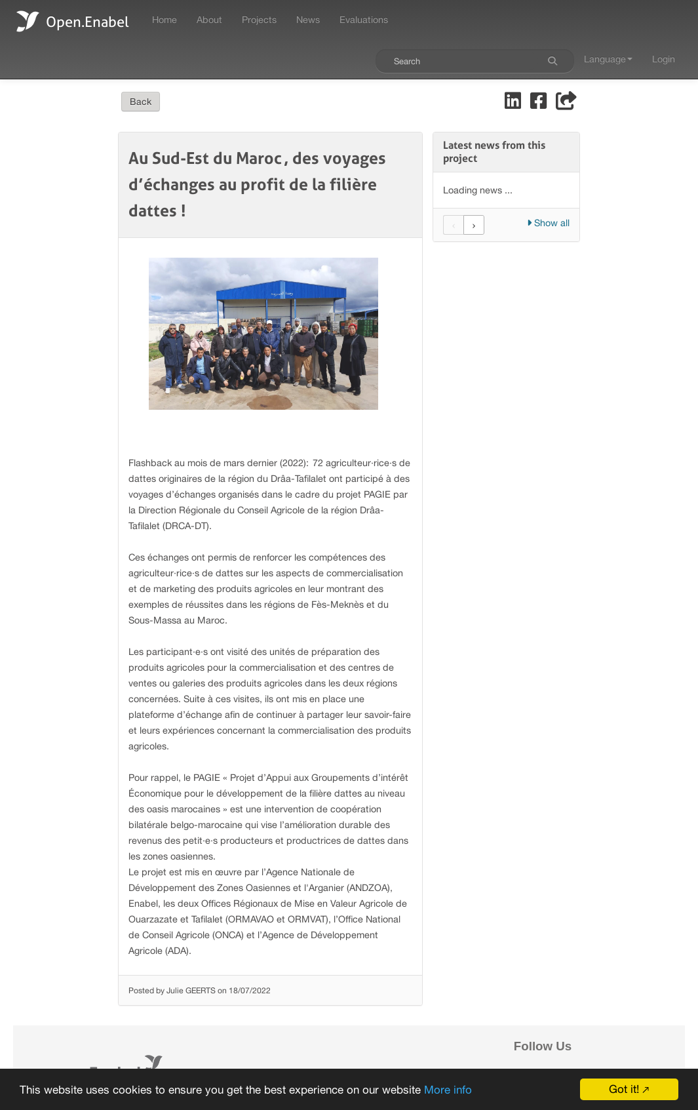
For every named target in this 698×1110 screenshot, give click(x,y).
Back (140, 101)
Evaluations (363, 19)
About (209, 19)
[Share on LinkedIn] (514, 104)
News (308, 19)
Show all (548, 222)
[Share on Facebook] (540, 104)
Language (608, 58)
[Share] (566, 104)
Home (164, 19)
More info (448, 1089)
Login (663, 58)
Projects (259, 19)
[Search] (552, 61)
